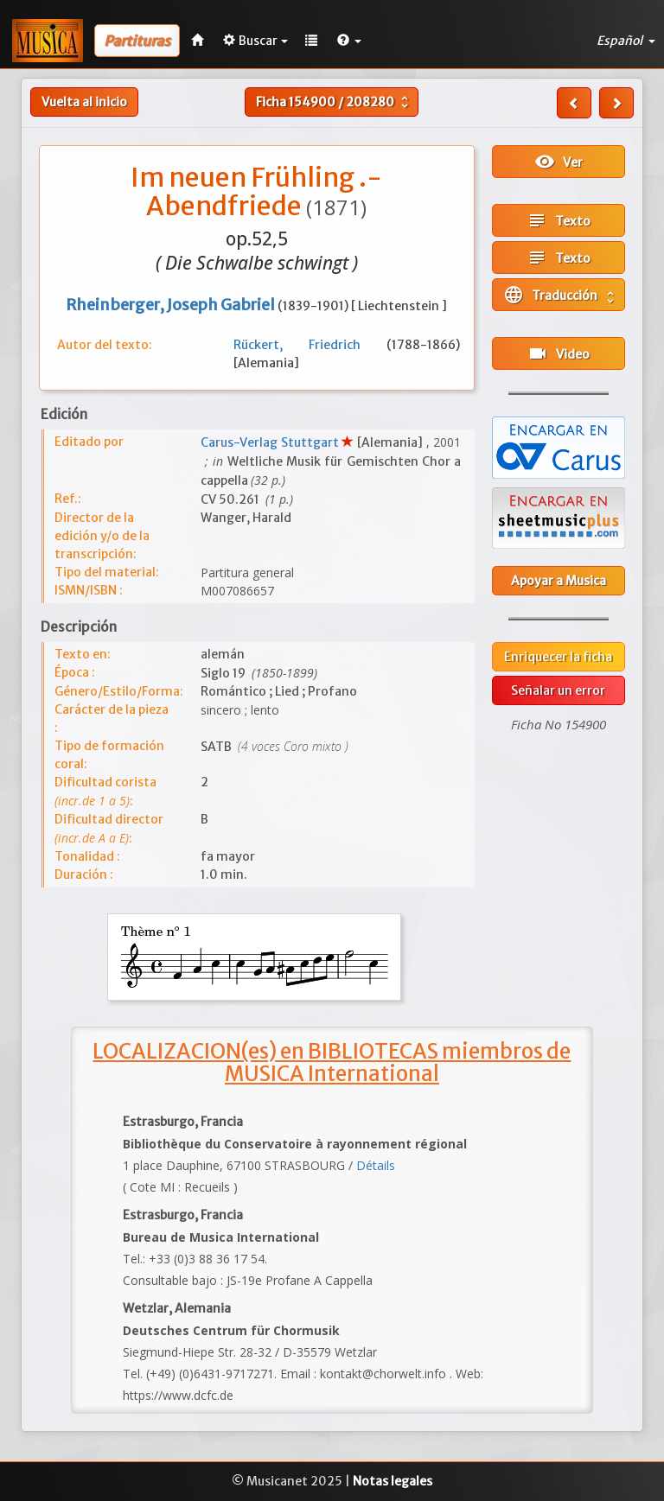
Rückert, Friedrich (310, 345)
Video (558, 353)
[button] (349, 40)
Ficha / (334, 102)
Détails (375, 1165)
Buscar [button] (255, 40)
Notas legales (392, 1481)
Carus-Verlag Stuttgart (271, 442)
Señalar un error (558, 690)
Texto (559, 220)
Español (626, 40)
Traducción (560, 294)
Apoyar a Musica (558, 580)
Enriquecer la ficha (558, 657)
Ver (558, 161)
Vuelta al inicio (84, 102)
